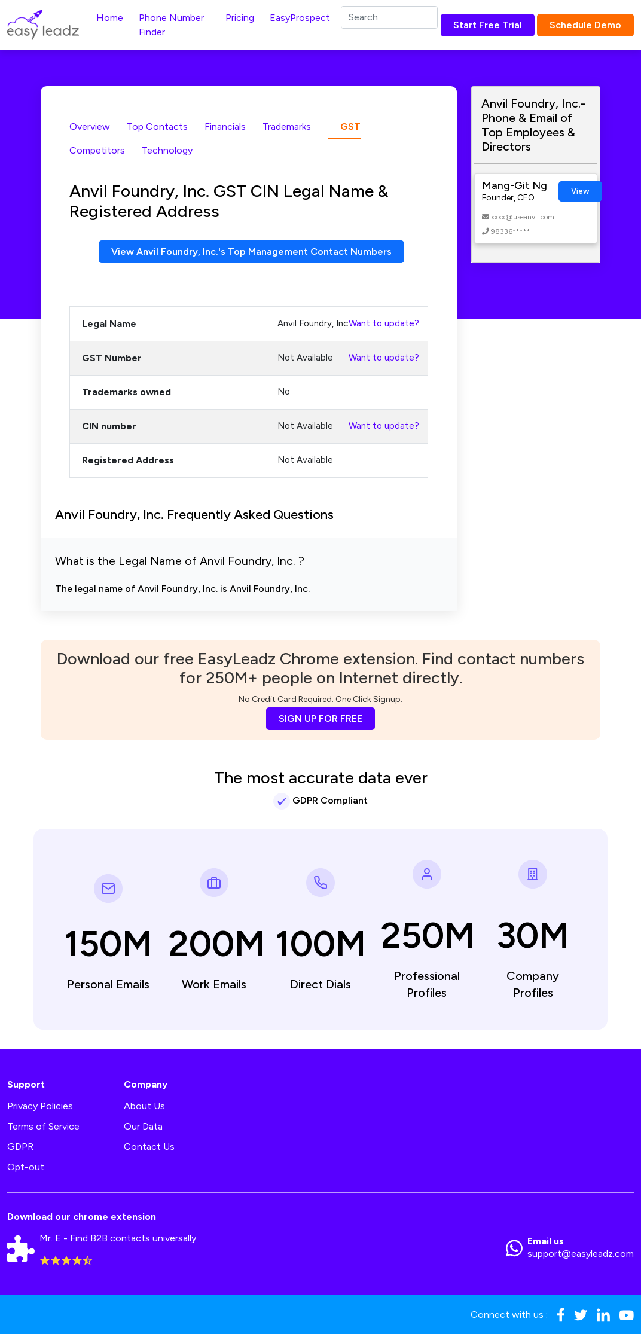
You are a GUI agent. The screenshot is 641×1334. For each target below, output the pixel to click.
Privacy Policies (40, 1106)
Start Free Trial (487, 24)
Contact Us (149, 1146)
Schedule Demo (585, 24)
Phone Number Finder (171, 25)
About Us (144, 1106)
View (580, 191)
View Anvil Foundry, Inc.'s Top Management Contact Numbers (251, 251)
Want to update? (384, 323)
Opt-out (25, 1167)
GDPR (20, 1146)
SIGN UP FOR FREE (320, 718)
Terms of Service (43, 1126)
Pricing (239, 17)
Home (109, 17)
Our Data (143, 1126)
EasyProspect (300, 17)
